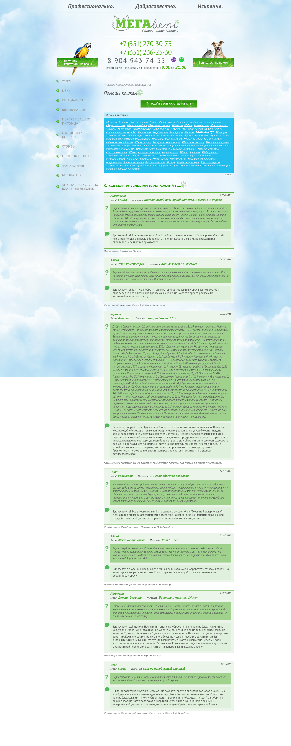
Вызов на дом (74, 110)
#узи (139, 165)
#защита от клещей (118, 132)
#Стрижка (132, 159)
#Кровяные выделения (196, 135)
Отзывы (69, 146)
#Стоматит (204, 155)
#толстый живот (133, 162)
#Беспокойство (139, 122)
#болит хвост (167, 122)
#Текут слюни (160, 159)
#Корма (122, 135)
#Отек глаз (127, 148)
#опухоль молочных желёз (214, 145)
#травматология (155, 162)
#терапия (193, 159)
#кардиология (160, 132)
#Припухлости (170, 152)
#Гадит (188, 125)
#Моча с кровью (213, 138)
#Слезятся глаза (129, 155)
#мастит (176, 138)
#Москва (197, 138)
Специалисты (74, 100)
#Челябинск (208, 165)
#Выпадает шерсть (159, 125)
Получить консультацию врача (77, 61)
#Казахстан (144, 132)
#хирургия (163, 165)
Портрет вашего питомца (76, 121)
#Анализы (124, 122)
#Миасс (187, 138)
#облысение (149, 145)
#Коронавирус (135, 135)
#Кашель (189, 132)
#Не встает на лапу (193, 142)
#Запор (218, 128)
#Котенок (150, 135)
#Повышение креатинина (182, 148)
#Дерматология (142, 128)
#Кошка (161, 135)
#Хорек (174, 165)
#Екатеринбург (160, 128)
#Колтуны (221, 132)
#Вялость (177, 125)
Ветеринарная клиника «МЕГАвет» (145, 23)
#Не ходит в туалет (217, 142)
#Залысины (187, 128)
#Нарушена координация (166, 142)
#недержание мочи (131, 145)
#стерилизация (186, 155)
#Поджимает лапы (208, 148)
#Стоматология (115, 159)
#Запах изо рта (204, 128)
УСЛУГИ (68, 81)
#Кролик (214, 135)
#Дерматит (124, 128)
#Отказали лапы (145, 148)
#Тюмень (110, 165)
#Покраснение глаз (116, 152)
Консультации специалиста (133, 84)
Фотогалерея (73, 166)
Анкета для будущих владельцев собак (80, 187)
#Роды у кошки (210, 152)
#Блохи (153, 122)
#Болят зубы (200, 122)
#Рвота (184, 152)
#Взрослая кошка (115, 125)
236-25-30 (145, 52)
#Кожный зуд (204, 132)
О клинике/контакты (72, 135)
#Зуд (133, 132)
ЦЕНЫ (66, 91)
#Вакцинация (216, 122)
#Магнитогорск (161, 138)
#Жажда (175, 128)
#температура (177, 159)
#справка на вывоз (166, 155)
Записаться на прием (213, 51)
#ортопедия (113, 148)
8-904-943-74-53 (137, 60)
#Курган (224, 135)
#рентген (195, 152)
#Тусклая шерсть (210, 162)
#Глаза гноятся (219, 125)
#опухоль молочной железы (183, 145)
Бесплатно (71, 175)
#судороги (145, 159)
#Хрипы (183, 165)
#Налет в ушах (143, 142)
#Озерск (162, 145)
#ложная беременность (137, 138)
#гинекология (201, 125)
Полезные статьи (77, 156)
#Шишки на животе (129, 169)
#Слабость (112, 155)
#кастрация (176, 132)
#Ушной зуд (149, 165)
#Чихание (111, 169)
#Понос (133, 152)
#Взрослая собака (137, 125)
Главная (109, 84)
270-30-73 (145, 43)
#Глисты (111, 128)
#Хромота (195, 165)
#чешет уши (223, 165)
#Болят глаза (184, 122)
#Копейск (111, 135)
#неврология (113, 145)
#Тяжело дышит (126, 165)
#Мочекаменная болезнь (119, 142)
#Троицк (170, 162)
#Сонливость (147, 155)
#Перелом (161, 148)
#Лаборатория (114, 138)
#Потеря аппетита (149, 152)
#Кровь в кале (174, 135)
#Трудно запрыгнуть (188, 162)
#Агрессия (111, 122)
